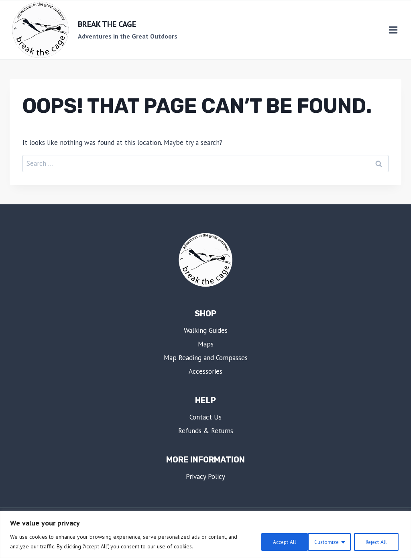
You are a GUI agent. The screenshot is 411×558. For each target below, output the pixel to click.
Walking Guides (206, 330)
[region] (205, 534)
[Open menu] (393, 30)
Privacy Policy (205, 476)
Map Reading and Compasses (206, 357)
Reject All (327, 541)
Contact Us (205, 417)
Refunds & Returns (205, 430)
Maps (206, 344)
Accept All (377, 541)
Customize (277, 541)
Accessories (205, 371)
